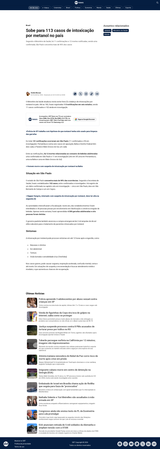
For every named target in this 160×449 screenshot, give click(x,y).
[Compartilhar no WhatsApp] (75, 94)
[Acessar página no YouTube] (131, 443)
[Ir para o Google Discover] (97, 94)
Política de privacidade (22, 444)
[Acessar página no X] (142, 443)
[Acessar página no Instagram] (125, 443)
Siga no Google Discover (85, 119)
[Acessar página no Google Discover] (154, 443)
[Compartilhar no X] (80, 94)
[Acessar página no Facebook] (119, 443)
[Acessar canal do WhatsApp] (136, 443)
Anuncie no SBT (20, 441)
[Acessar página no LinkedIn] (148, 443)
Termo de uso (19, 447)
